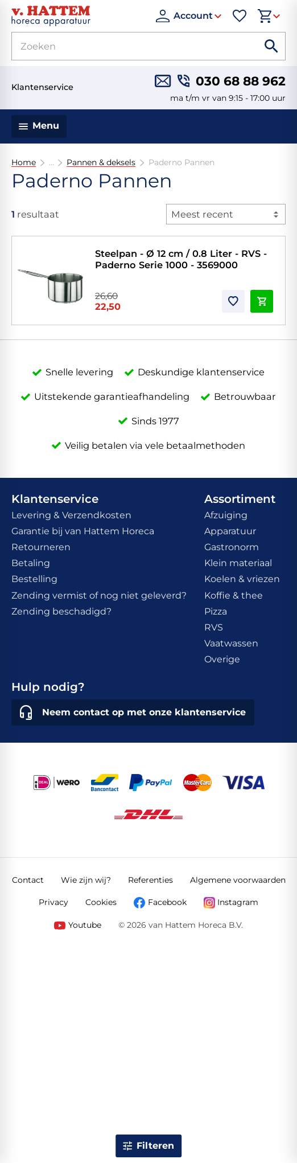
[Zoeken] (122, 46)
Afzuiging (226, 515)
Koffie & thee (233, 595)
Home (23, 162)
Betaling (30, 563)
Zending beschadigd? (61, 611)
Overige (222, 659)
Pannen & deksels (101, 162)
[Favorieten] (239, 16)
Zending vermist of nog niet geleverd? (99, 595)
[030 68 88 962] (232, 81)
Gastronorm (231, 547)
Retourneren (41, 547)
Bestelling (34, 579)
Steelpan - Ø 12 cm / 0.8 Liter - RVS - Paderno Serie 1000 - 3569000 (181, 259)
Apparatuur (230, 531)
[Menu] (39, 126)
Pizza (215, 611)
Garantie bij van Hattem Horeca (82, 531)
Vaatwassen (231, 643)
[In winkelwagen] (261, 301)
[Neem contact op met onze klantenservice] (132, 712)
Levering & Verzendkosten (71, 515)
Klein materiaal (238, 563)
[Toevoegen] (233, 301)
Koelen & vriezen (242, 579)
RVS (213, 627)
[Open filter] (149, 1146)
